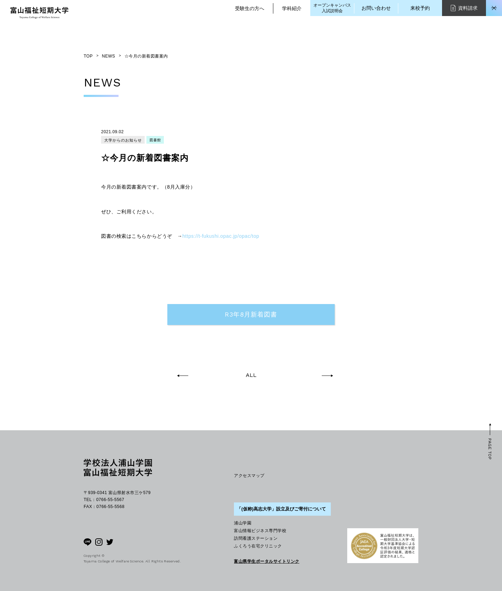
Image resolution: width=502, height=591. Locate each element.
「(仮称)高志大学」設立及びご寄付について (281, 509)
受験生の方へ (249, 8)
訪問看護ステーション (255, 538)
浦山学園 (242, 523)
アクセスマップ (249, 475)
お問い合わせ (376, 8)
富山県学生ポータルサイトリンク (266, 561)
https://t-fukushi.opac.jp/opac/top (220, 236)
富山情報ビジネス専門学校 (260, 530)
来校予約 (420, 8)
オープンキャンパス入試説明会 (332, 8)
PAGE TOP (489, 449)
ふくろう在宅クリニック (258, 546)
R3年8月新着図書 (251, 314)
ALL (251, 375)
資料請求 (464, 8)
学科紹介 (292, 8)
